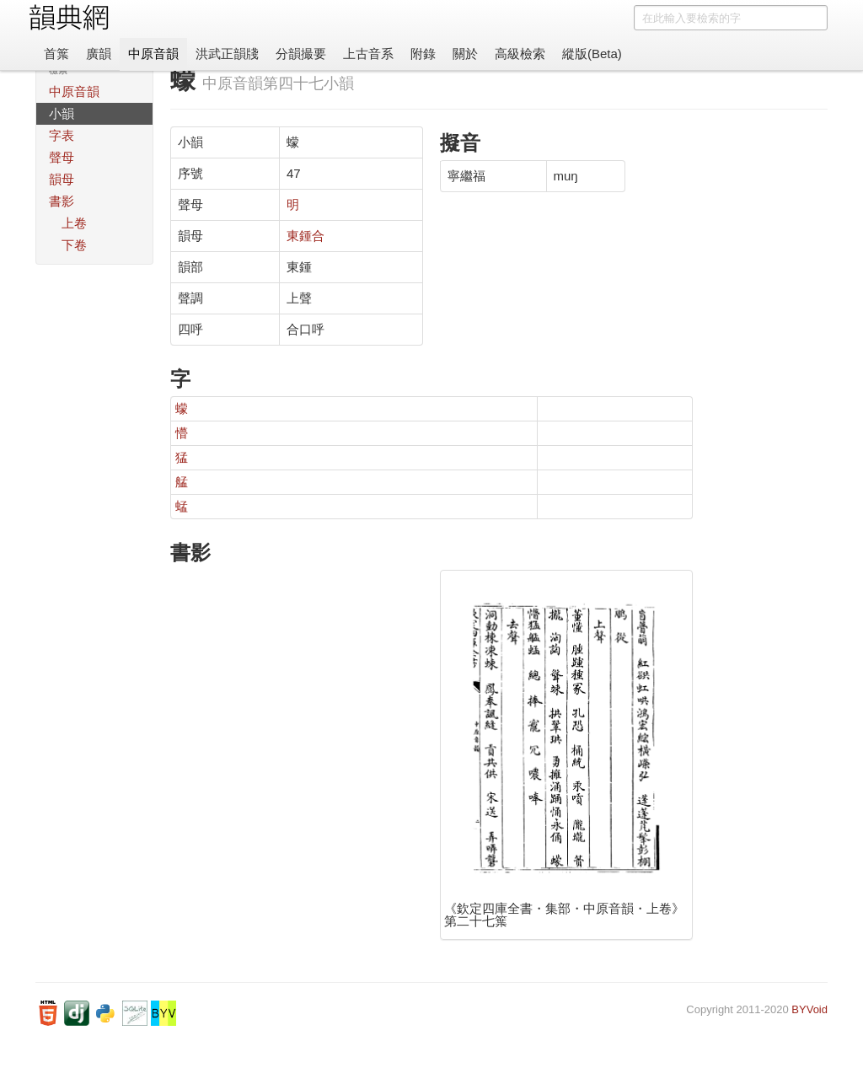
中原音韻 (153, 53)
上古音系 (368, 53)
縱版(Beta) (592, 53)
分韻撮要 (301, 53)
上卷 (74, 223)
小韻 (61, 113)
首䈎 (56, 53)
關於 (465, 53)
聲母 (61, 157)
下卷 (74, 245)
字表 (61, 135)
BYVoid (809, 1009)
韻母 (61, 179)
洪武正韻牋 (227, 53)
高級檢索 (520, 53)
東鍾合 (305, 235)
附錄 (423, 53)
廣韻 (98, 53)
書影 (61, 201)
